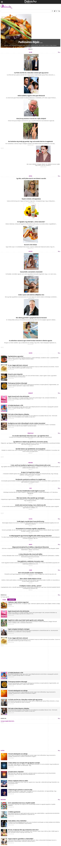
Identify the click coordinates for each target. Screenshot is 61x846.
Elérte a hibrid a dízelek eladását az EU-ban (30, 578)
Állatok (30, 519)
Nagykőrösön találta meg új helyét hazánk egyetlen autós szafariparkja (26, 620)
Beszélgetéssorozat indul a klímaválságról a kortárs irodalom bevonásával (26, 423)
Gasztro (30, 353)
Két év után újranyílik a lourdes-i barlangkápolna (30, 573)
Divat (30, 488)
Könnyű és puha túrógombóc (15, 374)
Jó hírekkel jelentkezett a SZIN (15, 405)
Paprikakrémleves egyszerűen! (15, 356)
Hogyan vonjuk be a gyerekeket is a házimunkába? (20, 839)
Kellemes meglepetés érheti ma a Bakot (18, 781)
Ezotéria (2, 750)
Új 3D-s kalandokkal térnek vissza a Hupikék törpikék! (21, 803)
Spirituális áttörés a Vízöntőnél (15, 772)
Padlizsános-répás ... (30, 41)
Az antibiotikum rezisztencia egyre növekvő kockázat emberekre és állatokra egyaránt (30, 340)
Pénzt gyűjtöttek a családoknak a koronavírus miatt (31, 561)
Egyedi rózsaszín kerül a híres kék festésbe (18, 396)
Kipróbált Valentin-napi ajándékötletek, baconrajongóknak (30, 449)
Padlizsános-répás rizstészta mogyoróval (18, 602)
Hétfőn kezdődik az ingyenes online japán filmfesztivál (31, 95)
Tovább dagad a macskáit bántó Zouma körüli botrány (30, 521)
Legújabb (4, 599)
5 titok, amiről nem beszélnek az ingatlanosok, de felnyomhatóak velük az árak (30, 465)
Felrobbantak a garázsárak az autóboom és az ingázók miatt (31, 479)
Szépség (30, 176)
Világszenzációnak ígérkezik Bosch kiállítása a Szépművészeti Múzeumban (30, 547)
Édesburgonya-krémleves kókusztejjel (17, 383)
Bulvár (30, 52)
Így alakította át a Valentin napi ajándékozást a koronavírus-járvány (30, 442)
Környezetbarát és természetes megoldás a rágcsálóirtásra (30, 528)
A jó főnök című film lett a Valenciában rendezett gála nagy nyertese (31, 73)
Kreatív (30, 544)
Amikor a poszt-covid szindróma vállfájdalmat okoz (31, 295)
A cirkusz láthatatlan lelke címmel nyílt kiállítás (30, 554)
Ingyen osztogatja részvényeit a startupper (19, 629)
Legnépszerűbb (12, 599)
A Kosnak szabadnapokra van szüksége (17, 690)
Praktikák (30, 462)
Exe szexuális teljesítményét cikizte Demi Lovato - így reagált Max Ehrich (30, 436)
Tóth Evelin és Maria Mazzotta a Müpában (18, 414)
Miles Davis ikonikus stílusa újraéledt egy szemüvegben (30, 498)
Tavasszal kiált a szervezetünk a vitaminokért (31, 272)
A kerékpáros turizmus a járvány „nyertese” (30, 586)
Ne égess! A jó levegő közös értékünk (30, 472)
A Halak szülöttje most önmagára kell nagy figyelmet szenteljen (24, 763)
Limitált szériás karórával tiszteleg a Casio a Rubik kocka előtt (30, 505)
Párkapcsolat (30, 433)
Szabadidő (30, 393)
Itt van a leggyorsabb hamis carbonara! (18, 365)
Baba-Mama (3, 799)
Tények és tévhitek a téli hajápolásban (31, 199)
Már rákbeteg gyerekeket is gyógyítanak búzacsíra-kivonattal (31, 318)
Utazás (30, 570)
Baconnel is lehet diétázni (30, 245)
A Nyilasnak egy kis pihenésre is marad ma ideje (20, 789)
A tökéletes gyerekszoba (14, 812)
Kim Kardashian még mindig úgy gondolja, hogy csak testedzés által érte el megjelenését (30, 141)
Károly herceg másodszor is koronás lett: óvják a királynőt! (31, 118)
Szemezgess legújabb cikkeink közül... (8, 721)
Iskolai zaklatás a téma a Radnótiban (17, 821)
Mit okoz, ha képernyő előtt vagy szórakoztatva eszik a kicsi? (23, 830)
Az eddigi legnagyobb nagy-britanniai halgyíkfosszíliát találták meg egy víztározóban (30, 536)
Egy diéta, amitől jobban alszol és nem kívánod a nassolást (31, 178)
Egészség (30, 251)
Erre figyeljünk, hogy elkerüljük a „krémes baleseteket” (31, 222)
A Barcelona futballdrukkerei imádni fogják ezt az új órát (30, 491)
